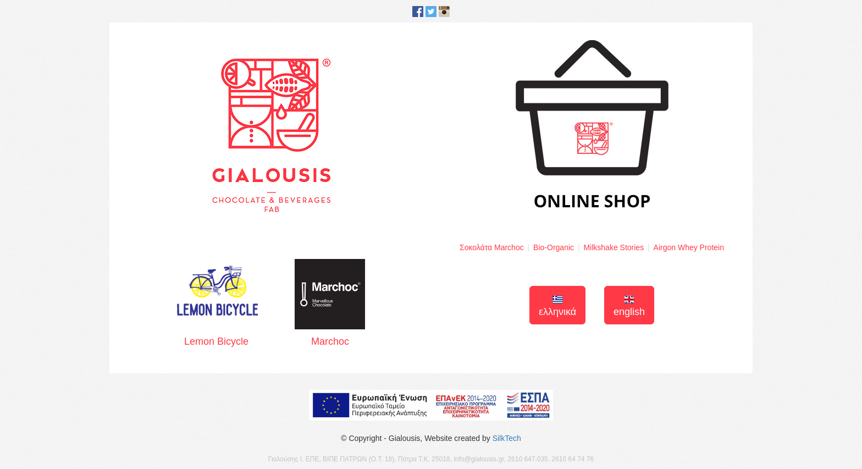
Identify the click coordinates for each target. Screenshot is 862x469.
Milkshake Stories (613, 247)
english (629, 306)
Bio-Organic (553, 247)
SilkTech (507, 438)
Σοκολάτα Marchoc (492, 247)
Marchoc (330, 303)
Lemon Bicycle (216, 303)
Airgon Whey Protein (689, 247)
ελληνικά (557, 306)
